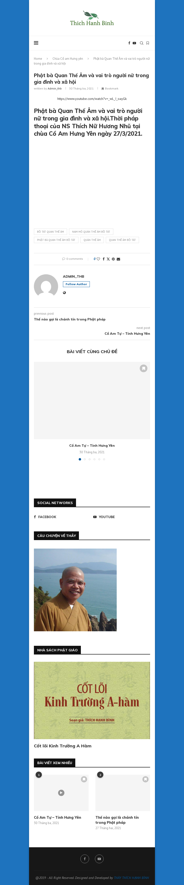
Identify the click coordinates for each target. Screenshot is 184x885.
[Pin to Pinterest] (113, 259)
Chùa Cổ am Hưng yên (68, 59)
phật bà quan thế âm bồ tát (56, 240)
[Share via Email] (118, 259)
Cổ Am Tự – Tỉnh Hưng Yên (92, 445)
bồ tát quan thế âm (50, 231)
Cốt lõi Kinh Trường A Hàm (63, 746)
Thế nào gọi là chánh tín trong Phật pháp (117, 820)
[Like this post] (98, 259)
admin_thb (55, 88)
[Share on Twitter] (108, 259)
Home (38, 59)
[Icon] (61, 792)
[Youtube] (134, 43)
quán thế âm (92, 240)
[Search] (141, 43)
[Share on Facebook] (104, 259)
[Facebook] (129, 43)
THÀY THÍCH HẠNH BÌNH (131, 878)
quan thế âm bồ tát (122, 240)
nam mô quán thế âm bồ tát (91, 231)
